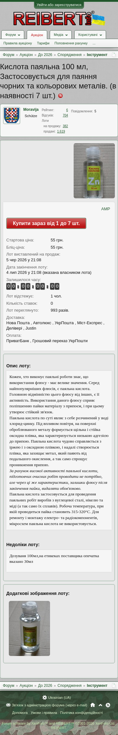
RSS (108, 705)
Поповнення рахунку (70, 43)
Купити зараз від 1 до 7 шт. (46, 223)
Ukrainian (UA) (59, 697)
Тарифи (43, 43)
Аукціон (37, 35)
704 (65, 115)
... (94, 43)
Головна (92, 705)
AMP (105, 208)
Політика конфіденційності (81, 713)
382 (65, 126)
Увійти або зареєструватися (59, 5)
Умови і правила (44, 713)
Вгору (100, 705)
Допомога (19, 713)
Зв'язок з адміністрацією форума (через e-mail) (49, 705)
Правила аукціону (17, 43)
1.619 (61, 131)
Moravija (31, 109)
